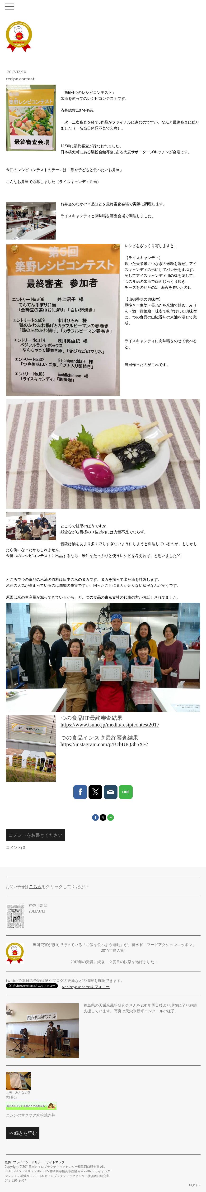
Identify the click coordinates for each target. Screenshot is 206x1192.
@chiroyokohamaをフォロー (86, 986)
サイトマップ (55, 1162)
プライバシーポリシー (28, 1162)
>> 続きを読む (23, 1133)
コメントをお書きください (36, 835)
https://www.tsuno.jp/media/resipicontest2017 (110, 725)
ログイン (195, 1185)
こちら (35, 886)
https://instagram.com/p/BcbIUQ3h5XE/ (104, 744)
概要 (8, 1162)
